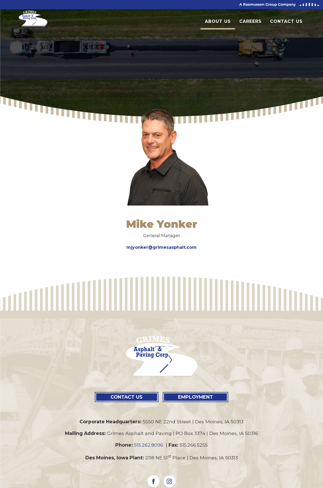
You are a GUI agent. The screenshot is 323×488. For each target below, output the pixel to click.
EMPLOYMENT (195, 397)
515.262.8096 (149, 445)
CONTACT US (126, 397)
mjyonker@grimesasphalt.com (161, 247)
